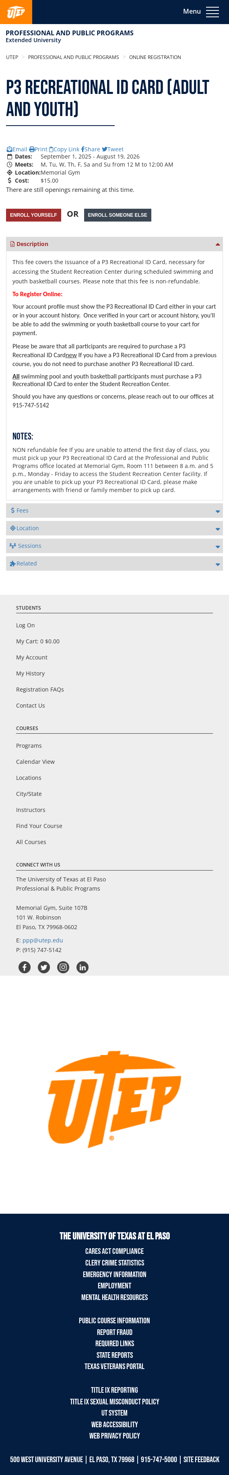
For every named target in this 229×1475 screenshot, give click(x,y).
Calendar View (35, 761)
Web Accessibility (114, 1425)
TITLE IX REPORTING (114, 1390)
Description (28, 244)
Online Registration (154, 57)
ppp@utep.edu (43, 940)
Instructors (30, 810)
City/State (29, 794)
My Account (31, 657)
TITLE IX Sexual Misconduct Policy (114, 1402)
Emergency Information (114, 1275)
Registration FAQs (40, 689)
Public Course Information (114, 1321)
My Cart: (38, 641)
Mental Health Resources (114, 1297)
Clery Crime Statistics (114, 1263)
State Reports (115, 1355)
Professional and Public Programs (70, 32)
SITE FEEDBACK (201, 1460)
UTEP (12, 57)
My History (30, 673)
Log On (25, 625)
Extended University (33, 40)
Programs (29, 745)
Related (23, 563)
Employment (114, 1286)
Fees (19, 510)
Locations (28, 777)
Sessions (25, 545)
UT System (114, 1413)
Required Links (114, 1344)
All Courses (31, 842)
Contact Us (30, 705)
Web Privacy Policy (114, 1436)
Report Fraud (114, 1332)
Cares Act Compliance (114, 1251)
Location (24, 528)
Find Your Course (39, 826)
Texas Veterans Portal (114, 1366)
